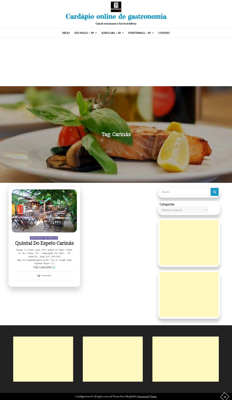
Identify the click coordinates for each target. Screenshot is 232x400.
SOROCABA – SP (111, 33)
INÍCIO (66, 33)
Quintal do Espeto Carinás (44, 243)
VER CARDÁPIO (42, 267)
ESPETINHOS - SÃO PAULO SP (43, 238)
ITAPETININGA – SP (139, 33)
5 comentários (46, 275)
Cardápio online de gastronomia (116, 16)
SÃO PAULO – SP (84, 33)
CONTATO (164, 33)
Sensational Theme (147, 396)
